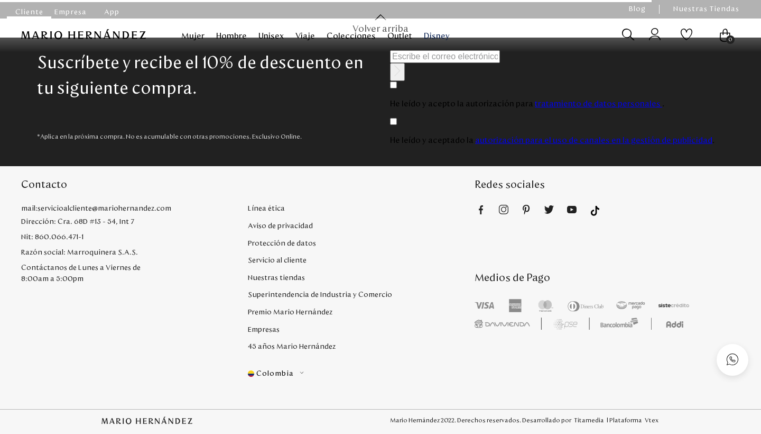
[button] (361, 374)
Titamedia (589, 420)
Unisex (271, 36)
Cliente (29, 12)
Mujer (193, 36)
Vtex (651, 420)
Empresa (70, 12)
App (111, 12)
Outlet (399, 36)
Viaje (305, 36)
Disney (437, 36)
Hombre (231, 36)
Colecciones (351, 36)
